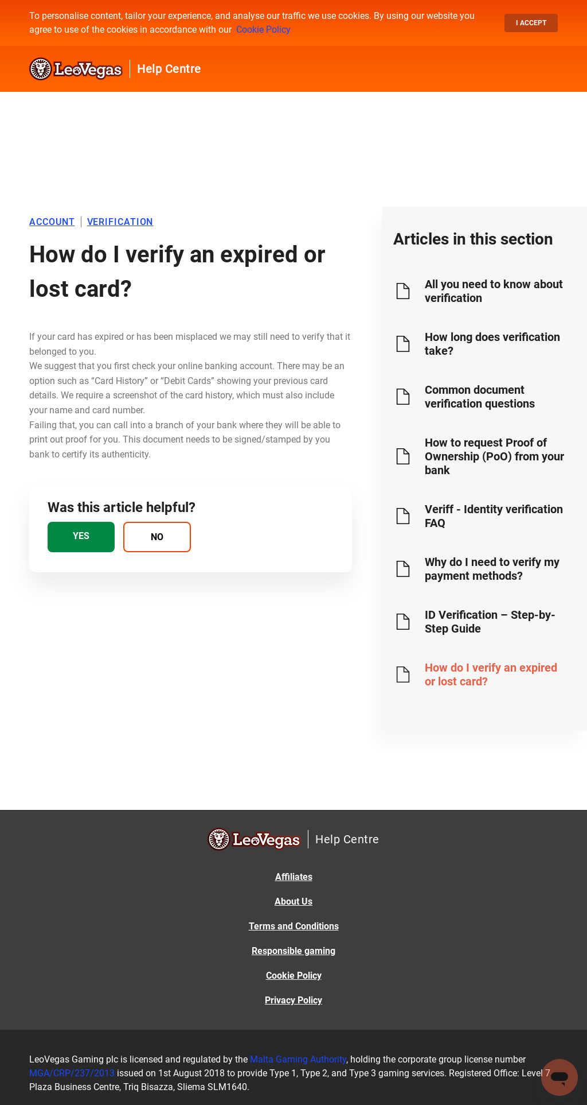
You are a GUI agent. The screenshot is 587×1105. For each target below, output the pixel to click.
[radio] (81, 537)
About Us (293, 901)
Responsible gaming (293, 950)
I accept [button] (531, 23)
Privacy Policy (293, 1000)
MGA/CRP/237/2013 (72, 1073)
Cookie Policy (263, 29)
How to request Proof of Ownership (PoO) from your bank (494, 456)
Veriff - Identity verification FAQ (494, 516)
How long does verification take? (492, 344)
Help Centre (169, 69)
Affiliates (293, 876)
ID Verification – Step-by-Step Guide (490, 621)
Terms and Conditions (294, 926)
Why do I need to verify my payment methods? (492, 569)
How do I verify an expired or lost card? (491, 674)
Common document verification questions (480, 396)
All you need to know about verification (494, 291)
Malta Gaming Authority (298, 1059)
